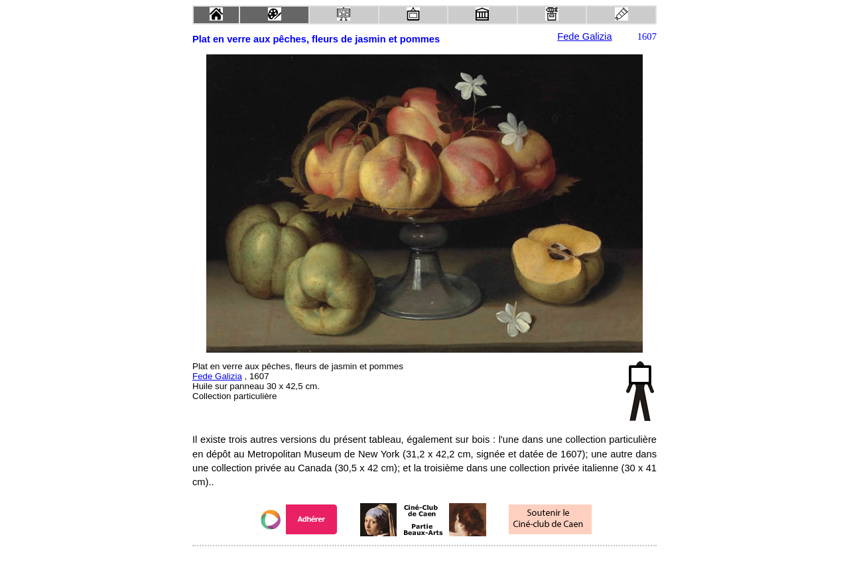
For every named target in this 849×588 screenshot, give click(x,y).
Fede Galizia (584, 36)
